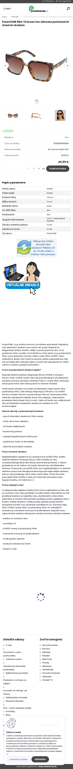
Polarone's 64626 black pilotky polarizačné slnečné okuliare (18, 597)
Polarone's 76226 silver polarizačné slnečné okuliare (51, 597)
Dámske (15, 16)
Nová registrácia (64, 1)
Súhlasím (40, 759)
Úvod (4, 16)
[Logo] (39, 9)
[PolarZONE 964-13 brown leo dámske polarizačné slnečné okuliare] (36, 65)
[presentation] (5, 65)
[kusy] (33, 169)
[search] (68, 8)
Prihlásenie (49, 1)
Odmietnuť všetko (19, 759)
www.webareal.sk (47, 766)
